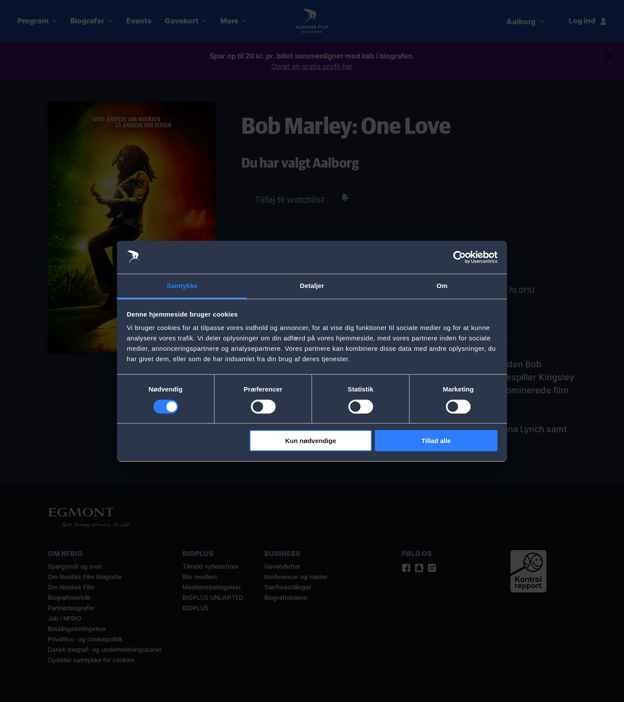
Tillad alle (436, 440)
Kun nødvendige (310, 440)
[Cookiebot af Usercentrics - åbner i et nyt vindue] (459, 257)
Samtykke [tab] (182, 285)
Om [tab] (441, 285)
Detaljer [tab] (312, 285)
